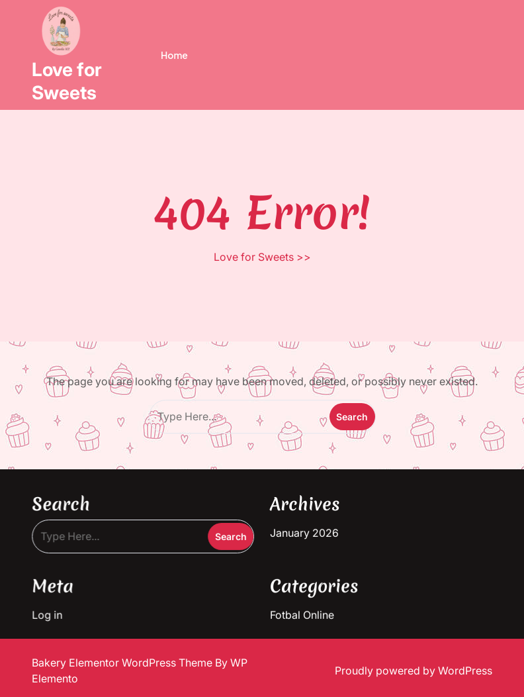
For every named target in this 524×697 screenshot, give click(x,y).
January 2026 (303, 531)
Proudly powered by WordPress (413, 670)
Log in (52, 612)
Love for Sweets (67, 81)
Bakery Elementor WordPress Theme (123, 662)
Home (174, 55)
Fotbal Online (301, 612)
